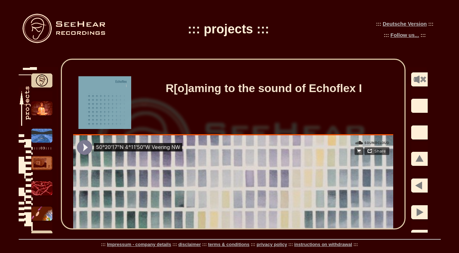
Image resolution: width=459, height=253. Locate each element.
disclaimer (189, 244)
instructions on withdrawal (323, 244)
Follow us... (404, 35)
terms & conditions (228, 244)
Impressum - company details (139, 244)
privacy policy (271, 244)
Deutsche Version (405, 24)
